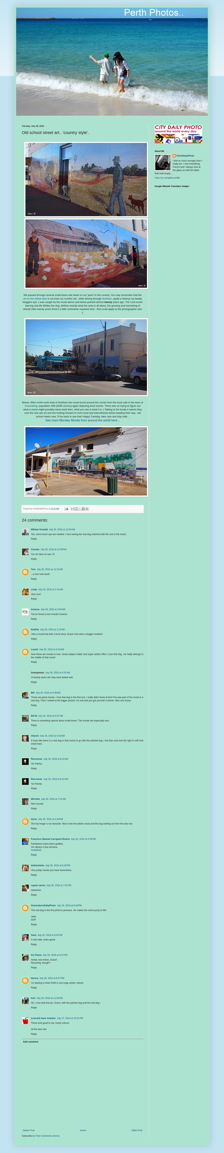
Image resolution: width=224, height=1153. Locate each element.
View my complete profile (167, 178)
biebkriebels (37, 865)
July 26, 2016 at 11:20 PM (49, 998)
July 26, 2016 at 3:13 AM (52, 629)
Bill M (34, 716)
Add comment (30, 1041)
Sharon (35, 736)
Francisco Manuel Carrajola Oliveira (50, 839)
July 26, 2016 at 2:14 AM (50, 589)
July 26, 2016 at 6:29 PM (57, 865)
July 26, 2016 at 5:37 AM (50, 716)
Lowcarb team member (43, 1018)
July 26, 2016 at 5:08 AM (48, 692)
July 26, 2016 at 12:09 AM (53, 549)
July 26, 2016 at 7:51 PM (58, 885)
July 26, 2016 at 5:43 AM (52, 736)
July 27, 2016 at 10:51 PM (70, 1018)
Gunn (34, 819)
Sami (33, 935)
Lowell (34, 649)
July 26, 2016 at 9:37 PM (55, 955)
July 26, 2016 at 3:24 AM (51, 649)
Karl (33, 998)
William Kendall (39, 529)
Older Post (137, 1130)
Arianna (35, 609)
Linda (34, 589)
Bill (33, 692)
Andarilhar (36, 850)
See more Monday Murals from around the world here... (82, 420)
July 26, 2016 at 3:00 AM (53, 609)
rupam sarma (38, 885)
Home (83, 1130)
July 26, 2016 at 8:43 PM (69, 905)
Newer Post (29, 1130)
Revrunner (36, 759)
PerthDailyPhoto (185, 155)
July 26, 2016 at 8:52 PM (50, 935)
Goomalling (31, 405)
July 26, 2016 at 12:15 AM (50, 569)
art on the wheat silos (35, 298)
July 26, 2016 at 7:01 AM (53, 799)
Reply (34, 538)
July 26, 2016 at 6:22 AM (55, 759)
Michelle (35, 799)
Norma (34, 978)
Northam (107, 298)
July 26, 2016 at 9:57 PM (51, 978)
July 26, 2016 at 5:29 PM (83, 839)
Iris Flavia (36, 955)
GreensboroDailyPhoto (43, 905)
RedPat (35, 629)
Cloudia (35, 549)
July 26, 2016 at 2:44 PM (50, 819)
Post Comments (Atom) (47, 1136)
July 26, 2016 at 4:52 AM (57, 672)
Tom (33, 569)
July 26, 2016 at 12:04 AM (62, 529)
